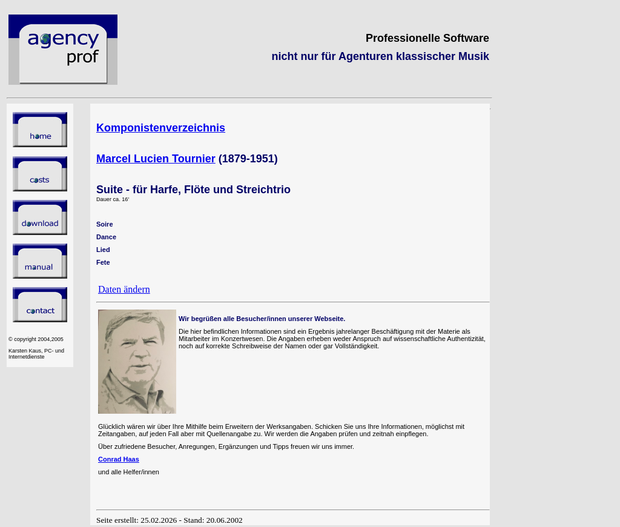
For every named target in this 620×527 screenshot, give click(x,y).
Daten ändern (124, 289)
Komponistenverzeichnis (160, 128)
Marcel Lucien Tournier (156, 159)
